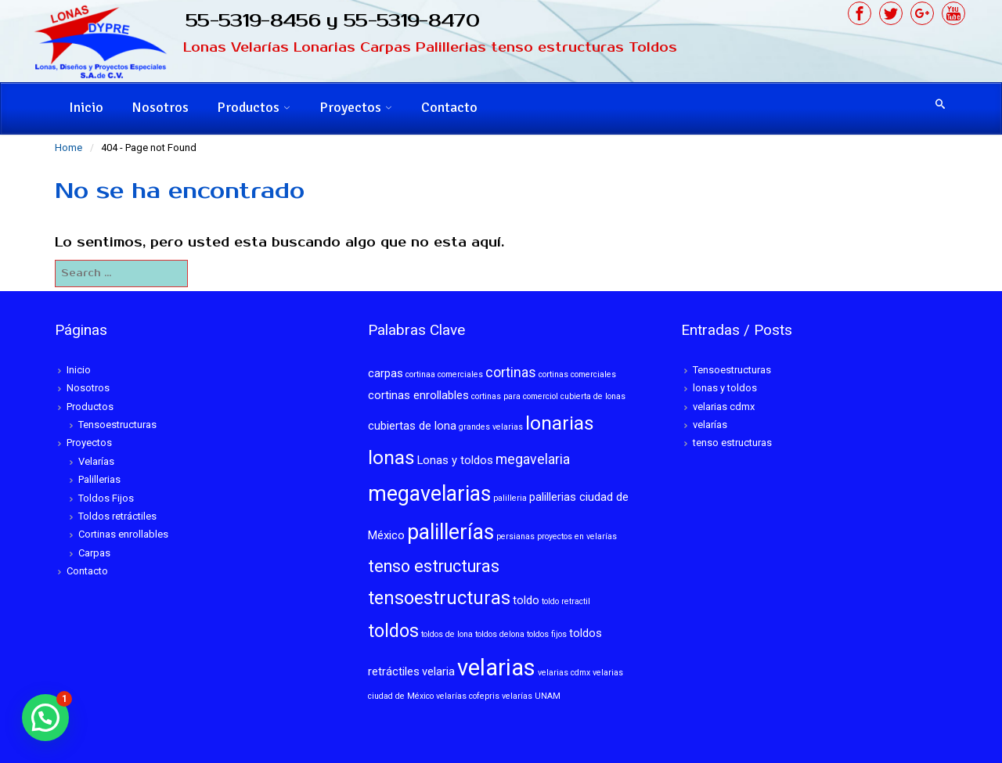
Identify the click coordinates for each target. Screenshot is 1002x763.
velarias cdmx (724, 406)
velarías (710, 424)
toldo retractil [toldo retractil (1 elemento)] (566, 601)
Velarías (96, 461)
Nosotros (160, 107)
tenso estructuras (732, 442)
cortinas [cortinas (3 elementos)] (510, 372)
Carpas (94, 553)
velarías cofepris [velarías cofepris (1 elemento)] (467, 696)
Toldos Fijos (106, 498)
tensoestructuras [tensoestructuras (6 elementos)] (439, 598)
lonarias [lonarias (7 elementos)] (559, 423)
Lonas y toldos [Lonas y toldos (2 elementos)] (455, 460)
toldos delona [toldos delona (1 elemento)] (499, 634)
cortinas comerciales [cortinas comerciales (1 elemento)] (577, 374)
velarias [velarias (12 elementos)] (496, 667)
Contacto (449, 107)
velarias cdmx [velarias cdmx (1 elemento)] (564, 673)
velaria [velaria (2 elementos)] (438, 671)
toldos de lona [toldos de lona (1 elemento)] (447, 634)
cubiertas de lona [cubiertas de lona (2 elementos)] (412, 426)
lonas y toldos (725, 388)
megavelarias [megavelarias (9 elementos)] (429, 493)
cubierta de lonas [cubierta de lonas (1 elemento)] (592, 396)
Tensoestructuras (117, 424)
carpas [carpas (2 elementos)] (385, 373)
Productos (248, 107)
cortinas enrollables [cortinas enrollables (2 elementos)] (418, 395)
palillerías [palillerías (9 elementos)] (450, 532)
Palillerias (99, 479)
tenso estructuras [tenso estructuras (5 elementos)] (433, 566)
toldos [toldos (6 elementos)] (393, 631)
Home (68, 147)
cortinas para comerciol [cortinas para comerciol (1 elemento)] (514, 396)
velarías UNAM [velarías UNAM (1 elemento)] (531, 696)
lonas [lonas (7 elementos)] (391, 457)
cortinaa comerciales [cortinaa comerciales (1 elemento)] (444, 374)
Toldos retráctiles (117, 516)
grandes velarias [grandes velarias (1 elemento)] (491, 427)
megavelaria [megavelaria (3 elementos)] (533, 459)
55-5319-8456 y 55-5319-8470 (332, 20)
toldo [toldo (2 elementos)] (526, 600)
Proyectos (350, 107)
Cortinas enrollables (123, 534)
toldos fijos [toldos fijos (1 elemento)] (547, 634)
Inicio (86, 107)
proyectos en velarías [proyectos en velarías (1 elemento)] (577, 536)
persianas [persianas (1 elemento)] (515, 536)
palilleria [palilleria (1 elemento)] (510, 498)
